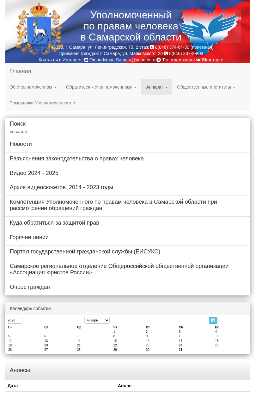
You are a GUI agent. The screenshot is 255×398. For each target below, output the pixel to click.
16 (147, 341)
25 (217, 345)
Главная (20, 71)
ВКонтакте (209, 59)
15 (115, 341)
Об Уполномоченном (33, 87)
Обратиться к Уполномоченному (101, 87)
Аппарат (156, 87)
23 (147, 345)
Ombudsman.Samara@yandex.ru (122, 59)
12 (10, 341)
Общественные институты (206, 87)
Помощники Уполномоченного (42, 102)
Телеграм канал (175, 59)
